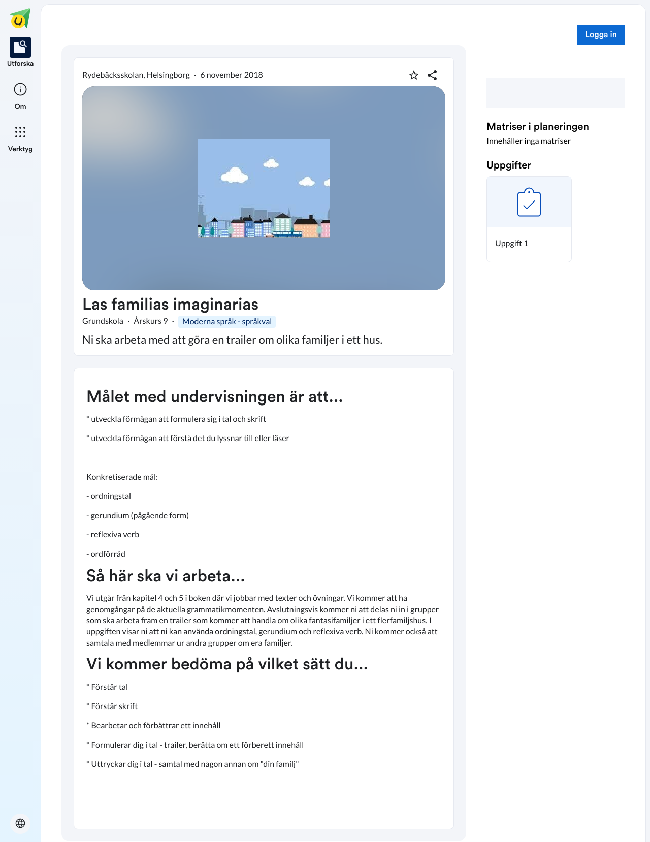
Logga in (601, 35)
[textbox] (263, 598)
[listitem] (20, 53)
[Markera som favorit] (414, 75)
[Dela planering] (432, 75)
